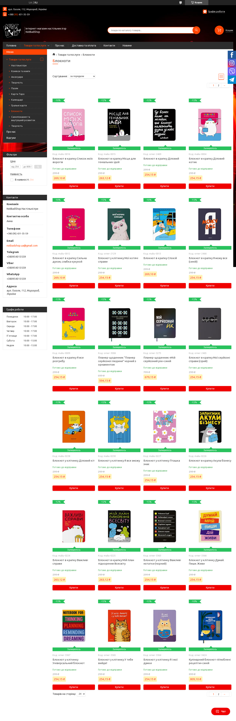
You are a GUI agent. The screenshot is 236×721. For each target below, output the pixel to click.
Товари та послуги (35, 45)
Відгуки (11, 137)
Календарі (17, 99)
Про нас (59, 45)
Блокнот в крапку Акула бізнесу (210, 460)
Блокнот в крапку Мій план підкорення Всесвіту (116, 561)
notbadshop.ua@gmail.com (22, 245)
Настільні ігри (19, 65)
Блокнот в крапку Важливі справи (70, 561)
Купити (74, 186)
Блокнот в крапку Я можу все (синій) (208, 259)
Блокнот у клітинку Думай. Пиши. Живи (206, 561)
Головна (11, 45)
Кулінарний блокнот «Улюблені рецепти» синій (210, 661)
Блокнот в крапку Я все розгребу (68, 359)
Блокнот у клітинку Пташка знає (161, 462)
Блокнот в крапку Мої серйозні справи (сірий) (209, 359)
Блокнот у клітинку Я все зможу (119, 460)
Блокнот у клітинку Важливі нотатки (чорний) (162, 561)
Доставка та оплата (84, 45)
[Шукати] (196, 30)
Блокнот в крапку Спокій (160, 258)
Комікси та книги (20, 71)
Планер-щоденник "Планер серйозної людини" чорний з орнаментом (117, 361)
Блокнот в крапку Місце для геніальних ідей (117, 160)
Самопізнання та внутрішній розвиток (23, 118)
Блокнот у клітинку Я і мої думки (160, 661)
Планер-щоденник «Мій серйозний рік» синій (159, 359)
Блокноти (16, 111)
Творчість (17, 82)
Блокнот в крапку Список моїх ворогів (73, 160)
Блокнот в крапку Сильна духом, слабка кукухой (70, 259)
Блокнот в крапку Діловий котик (206, 160)
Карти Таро (18, 94)
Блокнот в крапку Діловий (161, 158)
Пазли (14, 88)
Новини (127, 45)
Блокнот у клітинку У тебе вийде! (115, 661)
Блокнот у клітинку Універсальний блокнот (69, 661)
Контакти (109, 45)
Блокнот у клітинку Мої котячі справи (118, 259)
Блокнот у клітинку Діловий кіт (74, 460)
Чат (221, 711)
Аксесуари (17, 77)
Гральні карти (19, 105)
